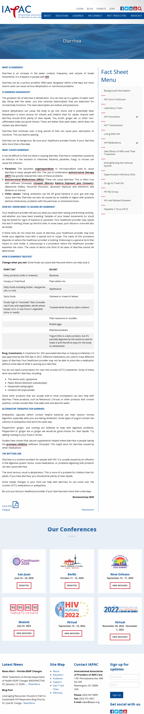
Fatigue (6, 509)
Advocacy (136, 15)
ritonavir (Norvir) (43, 183)
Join (112, 8)
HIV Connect (95, 15)
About (47, 15)
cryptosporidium (44, 168)
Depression (88, 509)
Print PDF (10, 506)
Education (62, 15)
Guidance (78, 15)
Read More (34, 684)
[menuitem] (47, 15)
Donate (101, 8)
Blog (90, 8)
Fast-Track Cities (116, 15)
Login (79, 8)
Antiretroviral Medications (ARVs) (24, 179)
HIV (47, 76)
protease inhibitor (16, 444)
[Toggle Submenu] (137, 117)
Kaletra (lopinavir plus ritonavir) (74, 183)
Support (57, 681)
